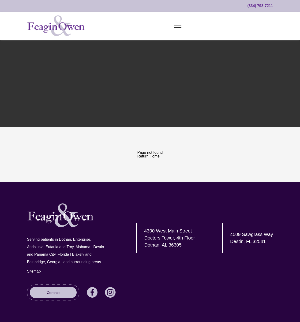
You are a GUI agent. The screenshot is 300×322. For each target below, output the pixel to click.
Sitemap (34, 271)
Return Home (148, 156)
